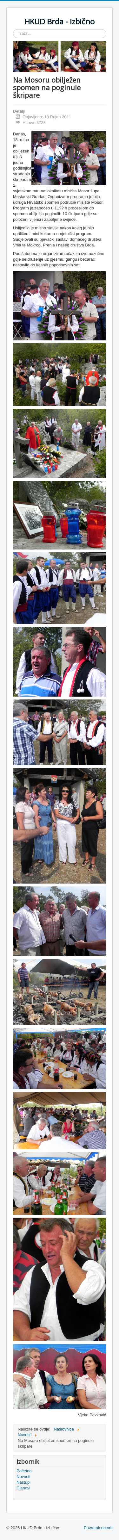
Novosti (23, 1476)
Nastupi (23, 1482)
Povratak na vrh (98, 1527)
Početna (24, 1471)
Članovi (23, 1488)
